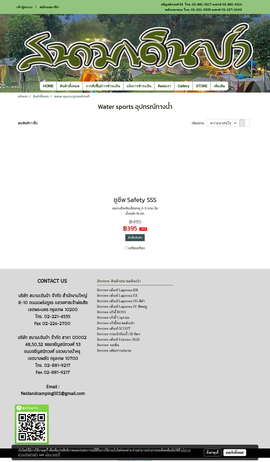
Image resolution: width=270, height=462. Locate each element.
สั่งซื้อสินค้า (135, 237)
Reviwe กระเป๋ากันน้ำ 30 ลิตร (118, 334)
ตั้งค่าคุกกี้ (213, 452)
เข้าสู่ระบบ (24, 7)
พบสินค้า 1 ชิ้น (27, 123)
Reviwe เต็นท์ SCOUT (114, 329)
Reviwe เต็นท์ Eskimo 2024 (118, 340)
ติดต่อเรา (164, 86)
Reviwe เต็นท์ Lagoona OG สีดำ (121, 301)
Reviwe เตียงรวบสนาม (114, 351)
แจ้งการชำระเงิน (139, 86)
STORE (201, 86)
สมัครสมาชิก (49, 7)
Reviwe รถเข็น (108, 345)
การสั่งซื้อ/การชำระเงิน (103, 86)
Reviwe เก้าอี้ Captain (113, 318)
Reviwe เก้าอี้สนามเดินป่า (115, 323)
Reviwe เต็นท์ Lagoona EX (117, 296)
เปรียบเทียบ (136, 247)
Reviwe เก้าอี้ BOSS (111, 312)
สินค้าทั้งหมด (69, 86)
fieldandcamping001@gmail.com (53, 393)
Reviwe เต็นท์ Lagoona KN (117, 290)
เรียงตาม (199, 123)
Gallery (183, 86)
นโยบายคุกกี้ (52, 455)
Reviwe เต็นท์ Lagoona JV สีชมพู (122, 307)
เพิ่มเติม (219, 86)
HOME (48, 86)
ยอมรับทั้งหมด (235, 452)
